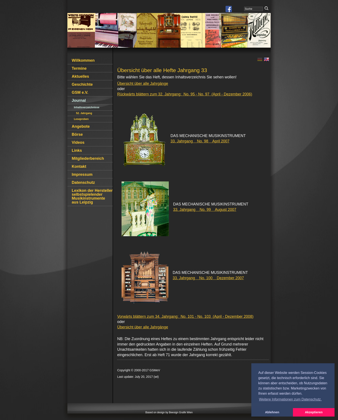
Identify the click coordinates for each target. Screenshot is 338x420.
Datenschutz (83, 182)
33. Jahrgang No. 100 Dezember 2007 (208, 278)
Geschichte (82, 84)
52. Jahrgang (84, 113)
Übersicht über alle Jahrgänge (142, 83)
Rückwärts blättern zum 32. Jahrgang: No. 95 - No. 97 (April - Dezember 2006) (184, 94)
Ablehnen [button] (272, 412)
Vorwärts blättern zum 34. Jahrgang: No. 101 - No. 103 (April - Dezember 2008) (185, 316)
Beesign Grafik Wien (181, 412)
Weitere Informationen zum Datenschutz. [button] (290, 399)
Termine (79, 68)
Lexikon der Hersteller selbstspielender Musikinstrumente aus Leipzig (92, 196)
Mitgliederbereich (88, 158)
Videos (78, 142)
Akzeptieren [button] (314, 412)
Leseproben (81, 119)
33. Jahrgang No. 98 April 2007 (200, 141)
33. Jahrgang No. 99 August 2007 (204, 209)
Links (77, 150)
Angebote (81, 126)
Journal (79, 100)
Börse (77, 134)
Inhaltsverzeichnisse (86, 107)
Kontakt (79, 166)
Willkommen (83, 60)
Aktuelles (80, 76)
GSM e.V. (80, 92)
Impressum (82, 174)
